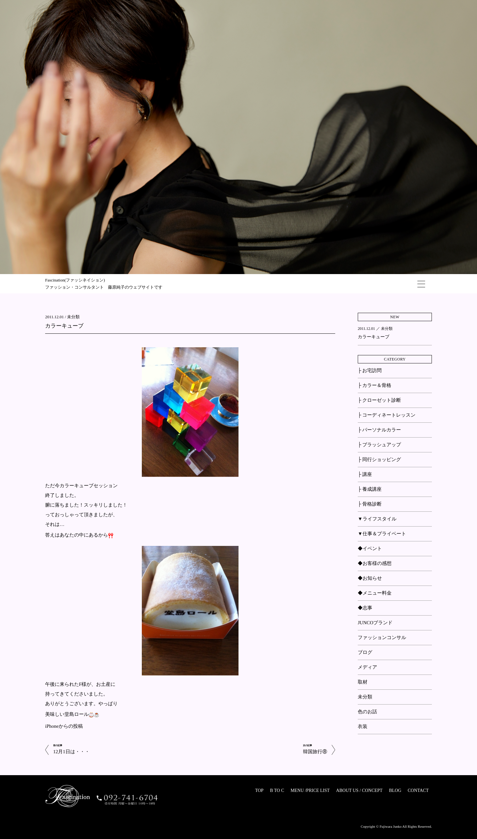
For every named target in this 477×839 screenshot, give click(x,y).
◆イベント (370, 548)
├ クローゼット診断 (379, 400)
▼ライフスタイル (377, 518)
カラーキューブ (64, 326)
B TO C (277, 790)
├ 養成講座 (370, 489)
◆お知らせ (370, 578)
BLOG (395, 790)
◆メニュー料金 (375, 593)
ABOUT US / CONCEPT (359, 790)
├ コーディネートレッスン (386, 415)
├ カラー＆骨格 (374, 385)
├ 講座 (365, 474)
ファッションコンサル (382, 637)
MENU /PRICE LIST (309, 790)
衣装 (362, 726)
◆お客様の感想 (375, 563)
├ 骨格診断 (370, 504)
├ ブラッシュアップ (379, 444)
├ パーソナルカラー (379, 429)
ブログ (365, 652)
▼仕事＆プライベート (382, 533)
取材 (362, 682)
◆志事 (365, 607)
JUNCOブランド (375, 622)
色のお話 (367, 711)
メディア (367, 667)
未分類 (73, 316)
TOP (259, 790)
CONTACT (418, 790)
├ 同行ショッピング (379, 459)
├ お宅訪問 (370, 370)
